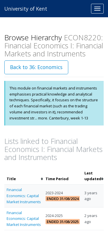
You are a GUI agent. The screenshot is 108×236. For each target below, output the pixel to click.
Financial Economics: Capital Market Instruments (24, 195)
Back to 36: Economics (36, 67)
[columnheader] (23, 176)
